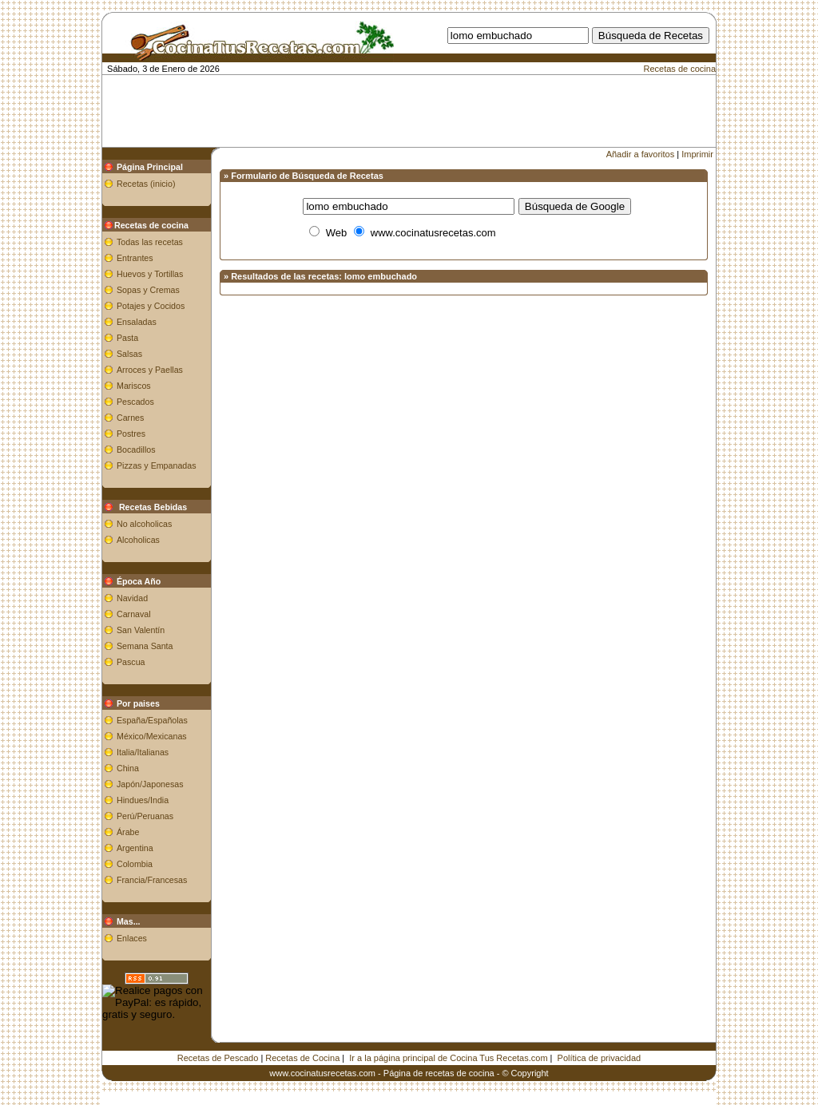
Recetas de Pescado (218, 1058)
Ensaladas (137, 322)
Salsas (129, 353)
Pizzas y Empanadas (157, 465)
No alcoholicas (144, 524)
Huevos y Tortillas (150, 274)
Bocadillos (136, 449)
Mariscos (134, 385)
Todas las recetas (150, 242)
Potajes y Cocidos (151, 306)
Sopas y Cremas (148, 290)
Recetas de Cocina (302, 1058)
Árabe (128, 832)
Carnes (130, 417)
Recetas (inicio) (146, 183)
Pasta (127, 338)
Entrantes (135, 258)
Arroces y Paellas (150, 369)
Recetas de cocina (680, 68)
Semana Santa (145, 646)
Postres (131, 433)
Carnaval (134, 614)
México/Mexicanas (152, 736)
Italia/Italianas (143, 752)
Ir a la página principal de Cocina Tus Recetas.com (448, 1058)
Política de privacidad (599, 1058)
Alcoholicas (138, 540)
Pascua (131, 662)
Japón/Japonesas (150, 784)
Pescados (135, 401)
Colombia (135, 864)
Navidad (132, 598)
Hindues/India (143, 800)
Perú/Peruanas (145, 816)
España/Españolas (152, 720)
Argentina (135, 848)
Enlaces (132, 938)
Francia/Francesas (152, 880)
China (128, 768)
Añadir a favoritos (640, 154)
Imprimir (697, 154)
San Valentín (141, 630)
